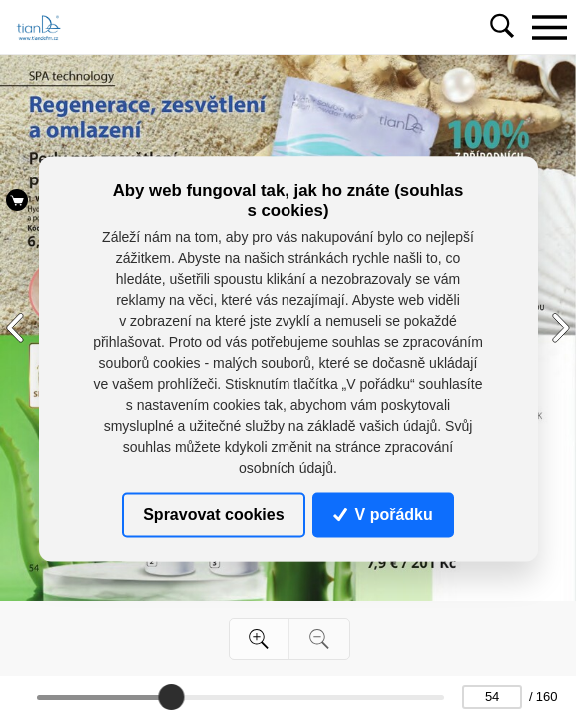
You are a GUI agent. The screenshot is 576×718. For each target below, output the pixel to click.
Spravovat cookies (213, 514)
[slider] (171, 697)
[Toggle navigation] (549, 27)
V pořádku (383, 514)
